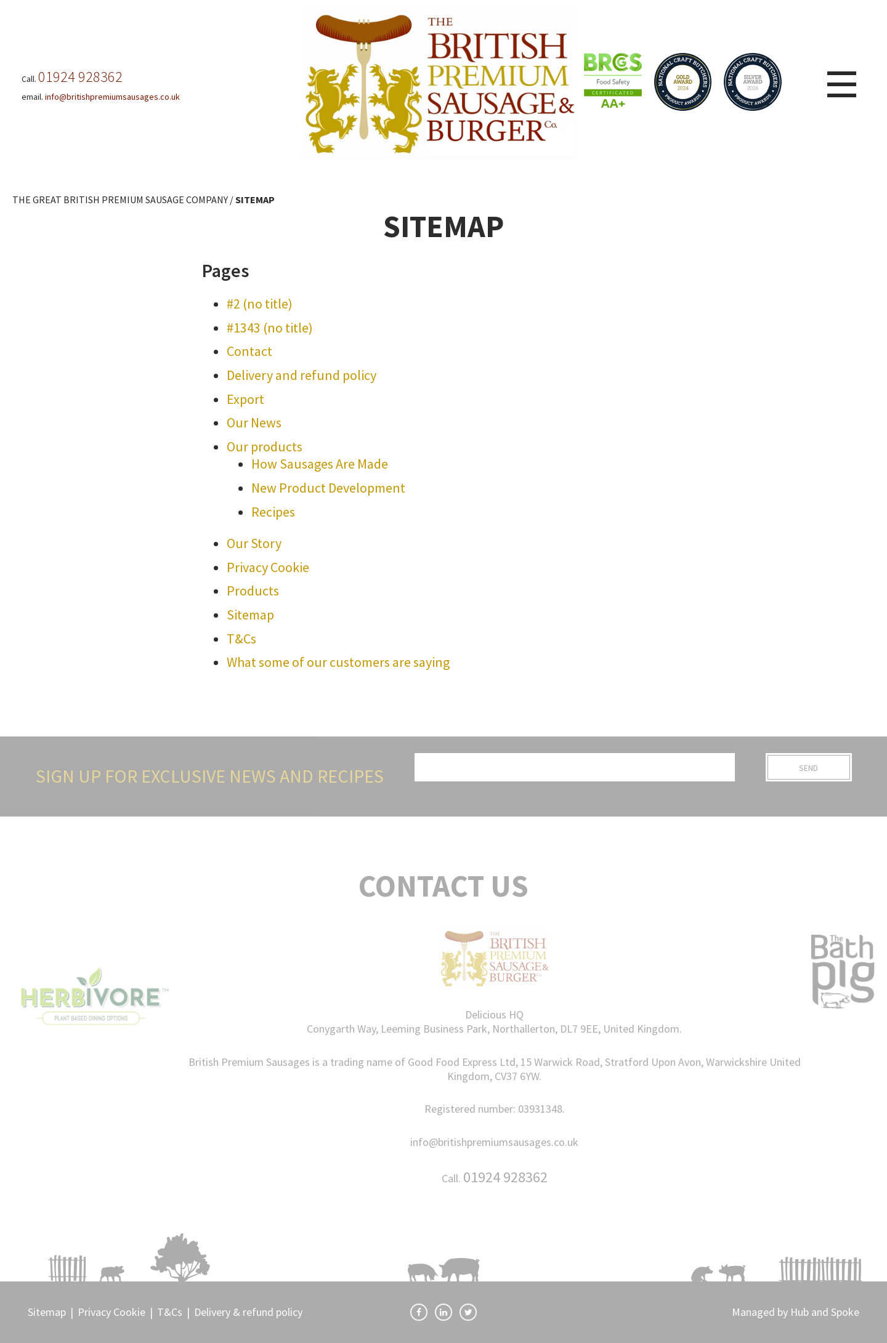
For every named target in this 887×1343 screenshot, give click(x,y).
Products (253, 590)
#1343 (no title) (270, 327)
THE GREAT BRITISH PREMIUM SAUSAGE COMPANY (120, 199)
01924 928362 (505, 1177)
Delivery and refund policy (301, 375)
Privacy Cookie (268, 567)
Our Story (254, 543)
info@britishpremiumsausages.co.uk (494, 1142)
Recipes (273, 511)
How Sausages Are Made (319, 463)
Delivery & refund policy (248, 1312)
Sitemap (250, 614)
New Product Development (328, 487)
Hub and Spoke (824, 1312)
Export (245, 399)
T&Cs (241, 638)
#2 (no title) (260, 303)
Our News (254, 422)
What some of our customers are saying (338, 662)
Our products (264, 446)
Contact (249, 351)
